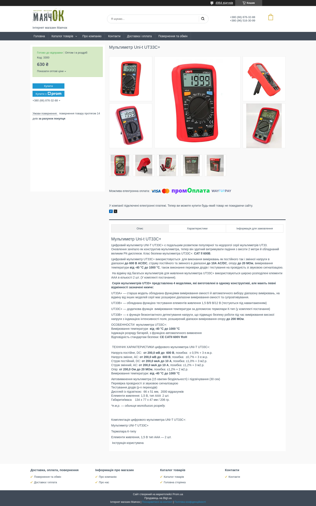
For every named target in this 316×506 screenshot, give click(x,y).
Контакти (114, 36)
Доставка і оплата (139, 36)
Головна (39, 36)
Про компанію (91, 36)
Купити (48, 86)
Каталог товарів (62, 36)
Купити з (48, 94)
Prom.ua (178, 494)
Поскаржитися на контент (157, 501)
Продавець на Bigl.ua (158, 498)
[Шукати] (202, 19)
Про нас (104, 482)
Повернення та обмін (173, 36)
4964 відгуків (224, 2)
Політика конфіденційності (190, 501)
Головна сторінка (175, 482)
